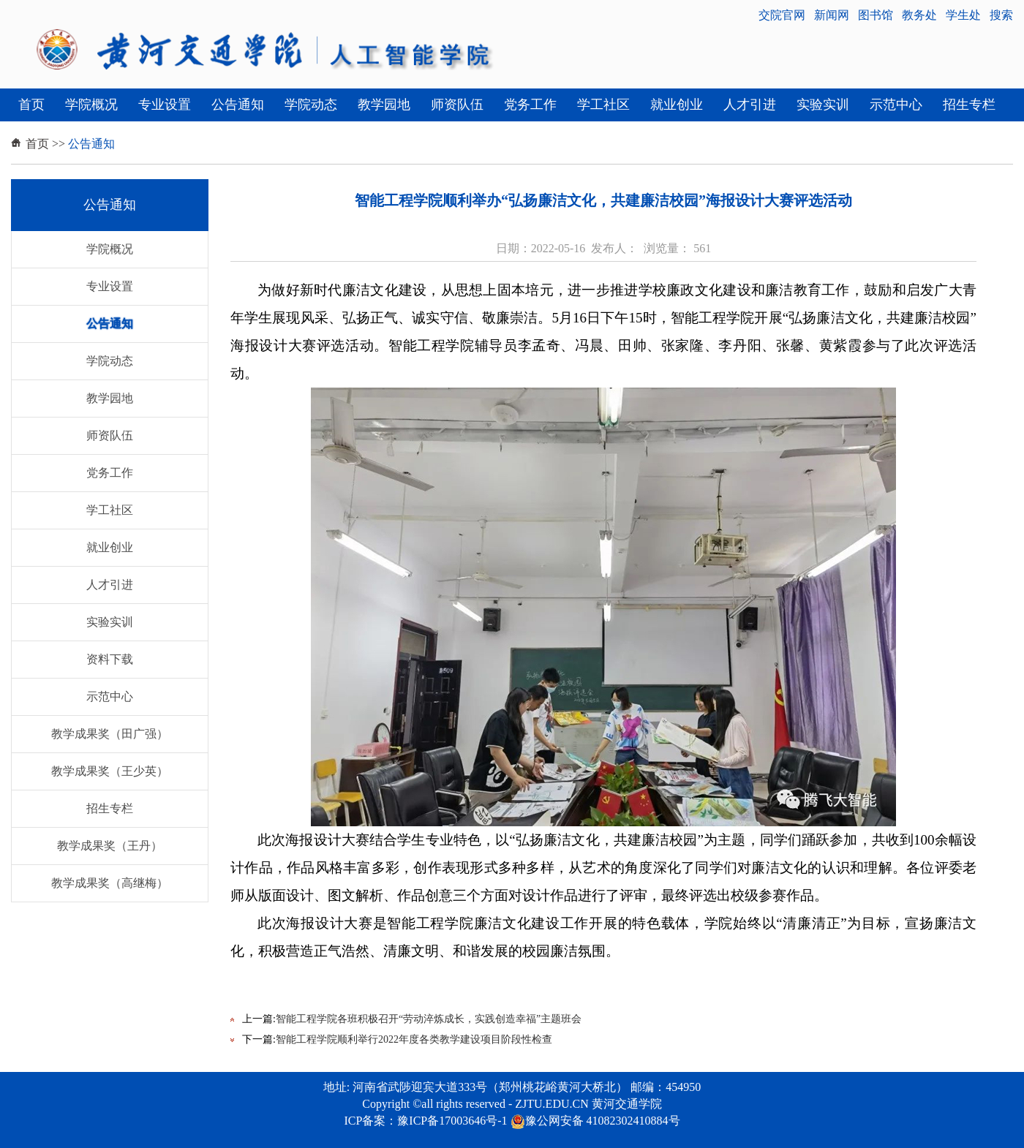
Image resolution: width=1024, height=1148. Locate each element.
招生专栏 (969, 104)
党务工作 (530, 104)
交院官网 (781, 15)
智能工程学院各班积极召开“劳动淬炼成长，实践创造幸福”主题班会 (428, 1018)
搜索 (1001, 15)
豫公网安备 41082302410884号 (595, 1120)
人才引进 (749, 104)
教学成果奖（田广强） (109, 734)
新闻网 (831, 15)
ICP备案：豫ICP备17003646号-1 (425, 1120)
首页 (31, 104)
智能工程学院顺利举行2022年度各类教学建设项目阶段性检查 (414, 1039)
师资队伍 (457, 104)
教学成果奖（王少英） (109, 771)
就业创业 (676, 104)
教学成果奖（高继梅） (109, 883)
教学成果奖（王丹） (109, 845)
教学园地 (384, 104)
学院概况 (91, 104)
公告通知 (237, 104)
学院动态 (311, 104)
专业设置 (164, 104)
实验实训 (823, 104)
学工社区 (603, 104)
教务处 (919, 15)
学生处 (963, 15)
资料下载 (109, 659)
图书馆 (875, 15)
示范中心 (896, 104)
